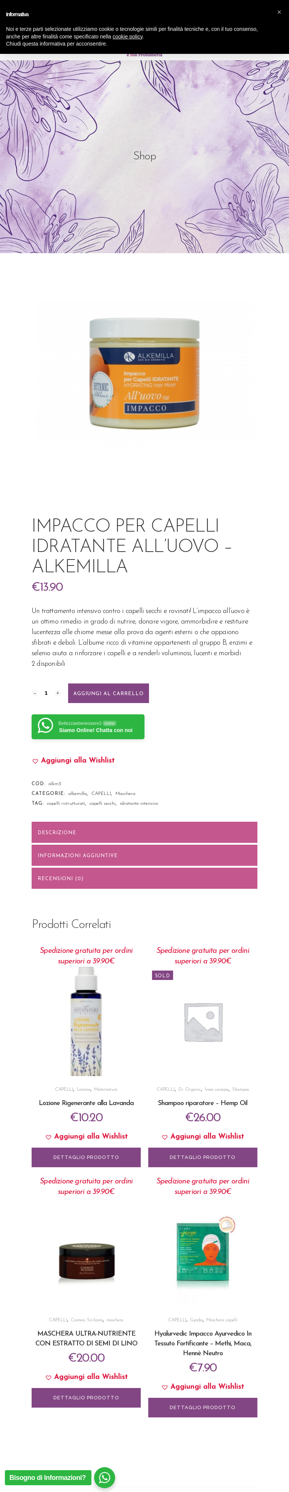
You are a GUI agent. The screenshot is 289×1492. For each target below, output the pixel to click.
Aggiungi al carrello (108, 693)
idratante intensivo (139, 803)
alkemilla (77, 793)
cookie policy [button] (127, 1475)
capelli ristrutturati (66, 803)
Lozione (83, 1089)
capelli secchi (103, 803)
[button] (73, 761)
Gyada (196, 1320)
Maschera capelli (221, 1320)
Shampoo (240, 1089)
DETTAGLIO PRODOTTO (86, 1157)
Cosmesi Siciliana (87, 1320)
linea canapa (216, 1089)
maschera (114, 1320)
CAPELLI (101, 793)
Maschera (125, 793)
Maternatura (105, 1089)
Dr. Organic (189, 1089)
